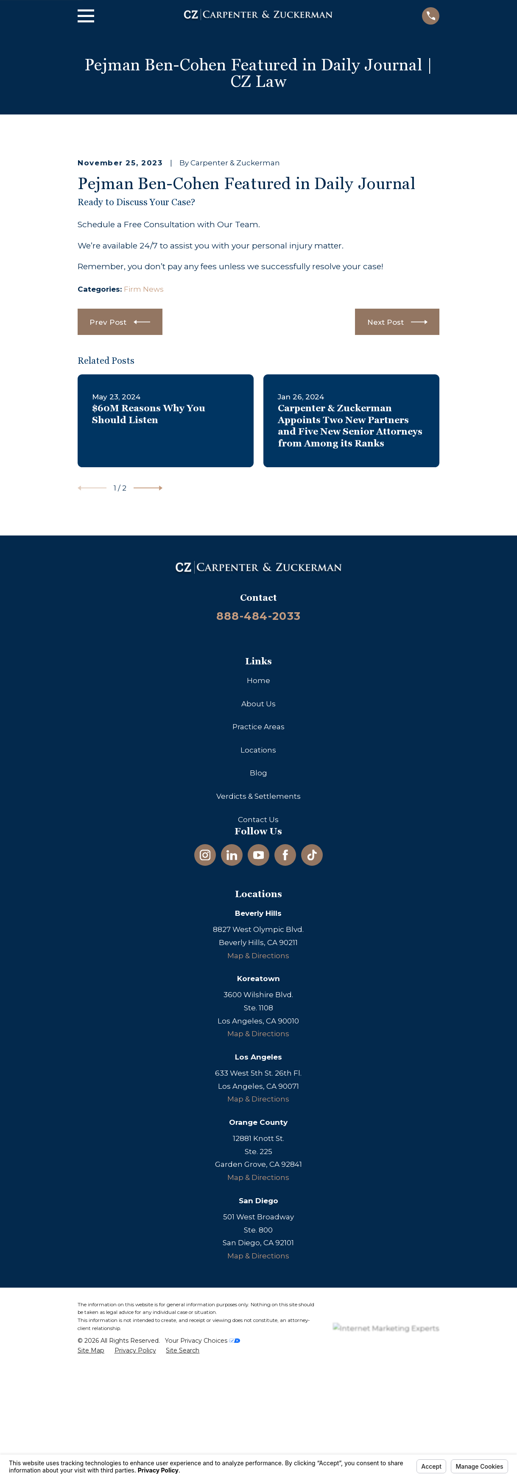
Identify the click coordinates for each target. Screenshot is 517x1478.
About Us (258, 848)
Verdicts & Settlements (258, 940)
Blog (258, 917)
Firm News (144, 433)
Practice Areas (258, 871)
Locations (258, 894)
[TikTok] (312, 999)
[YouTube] (258, 999)
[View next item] (148, 632)
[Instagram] (205, 999)
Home (258, 824)
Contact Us (258, 963)
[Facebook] (285, 999)
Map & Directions (258, 1100)
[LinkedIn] (232, 999)
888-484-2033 (258, 760)
